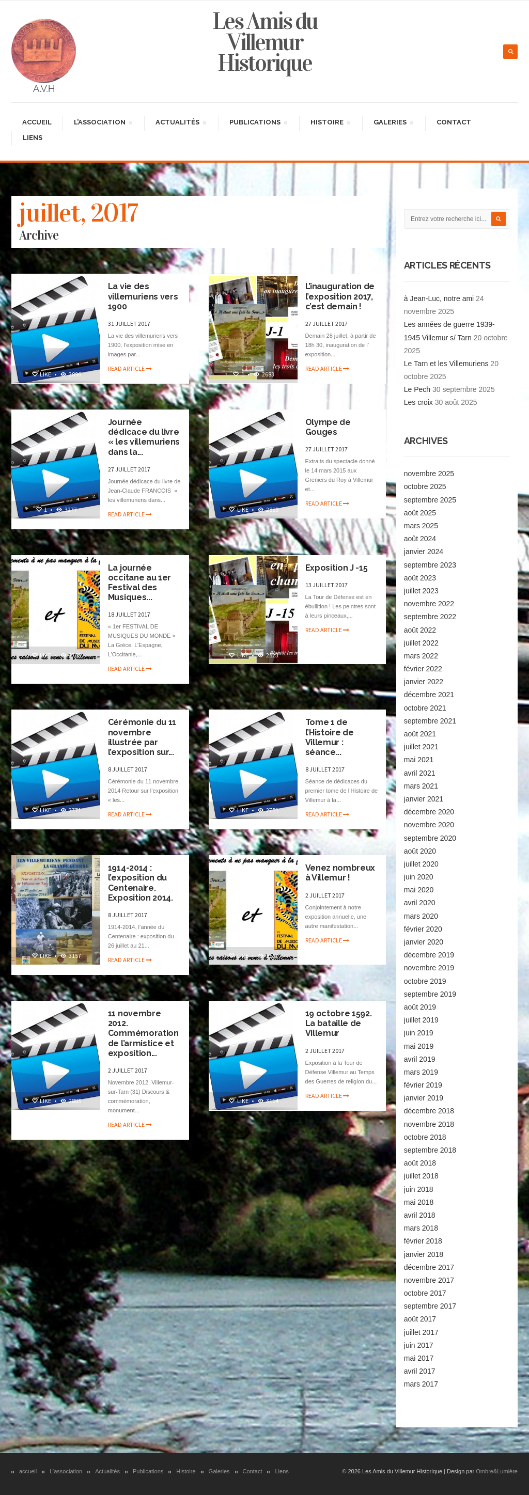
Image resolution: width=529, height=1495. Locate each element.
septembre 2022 (430, 616)
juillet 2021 (421, 747)
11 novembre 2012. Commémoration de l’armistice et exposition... (143, 1033)
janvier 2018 (423, 1254)
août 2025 (420, 513)
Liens (32, 137)
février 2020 (423, 929)
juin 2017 (418, 1345)
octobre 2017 (425, 1293)
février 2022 (423, 669)
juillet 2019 (421, 1020)
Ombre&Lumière (497, 1471)
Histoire (330, 123)
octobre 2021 (425, 708)
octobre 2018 (425, 1137)
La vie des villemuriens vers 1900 (143, 296)
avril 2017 (419, 1371)
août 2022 (420, 630)
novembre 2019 (429, 968)
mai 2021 (419, 760)
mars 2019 (421, 1072)
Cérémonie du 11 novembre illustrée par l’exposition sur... (142, 737)
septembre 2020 (430, 838)
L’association (102, 123)
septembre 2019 (430, 994)
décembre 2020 (429, 812)
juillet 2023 (421, 591)
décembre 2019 (429, 955)
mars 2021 (421, 786)
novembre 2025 (429, 473)
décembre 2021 (429, 694)
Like (41, 374)
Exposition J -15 (336, 568)
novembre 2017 (429, 1280)
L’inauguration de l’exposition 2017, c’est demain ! (340, 296)
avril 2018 (419, 1215)
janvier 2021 (423, 799)
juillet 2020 (421, 864)
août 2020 (420, 851)
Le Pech (417, 389)
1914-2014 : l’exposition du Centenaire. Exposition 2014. (140, 883)
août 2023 (420, 578)
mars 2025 (421, 526)
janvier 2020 (423, 942)
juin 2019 (418, 1033)
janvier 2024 (423, 551)
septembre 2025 (430, 500)
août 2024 (420, 538)
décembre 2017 (429, 1267)
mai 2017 (419, 1358)
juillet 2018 (421, 1176)
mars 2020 (421, 916)
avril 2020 (419, 903)
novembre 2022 (429, 604)
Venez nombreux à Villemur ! (340, 873)
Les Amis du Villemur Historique (264, 42)
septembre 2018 (430, 1150)
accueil (37, 122)
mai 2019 (419, 1046)
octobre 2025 (425, 486)
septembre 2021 (430, 721)
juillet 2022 (421, 643)
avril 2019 (419, 1059)
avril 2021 (419, 773)
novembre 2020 (429, 825)
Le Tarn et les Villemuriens (446, 363)
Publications (258, 123)
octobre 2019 (425, 981)
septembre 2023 (430, 565)
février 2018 (423, 1241)
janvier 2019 (423, 1098)
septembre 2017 (430, 1306)
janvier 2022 (423, 682)
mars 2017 (421, 1384)
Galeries (393, 123)
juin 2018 (418, 1189)
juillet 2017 (421, 1332)
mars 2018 (421, 1228)
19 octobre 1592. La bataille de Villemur (338, 1023)
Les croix (418, 402)
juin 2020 (418, 877)
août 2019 (420, 1007)
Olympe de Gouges (328, 427)
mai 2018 (419, 1202)
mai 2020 (419, 890)
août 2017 (420, 1319)
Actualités (180, 123)
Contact (454, 122)
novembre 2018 (429, 1124)
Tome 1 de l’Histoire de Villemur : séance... (329, 737)
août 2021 (420, 734)
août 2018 (420, 1163)
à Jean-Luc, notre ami (439, 298)
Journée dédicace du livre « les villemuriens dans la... (144, 437)
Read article (130, 368)
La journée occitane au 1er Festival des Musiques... (139, 583)
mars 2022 (421, 656)
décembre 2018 (429, 1111)
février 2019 (423, 1085)
